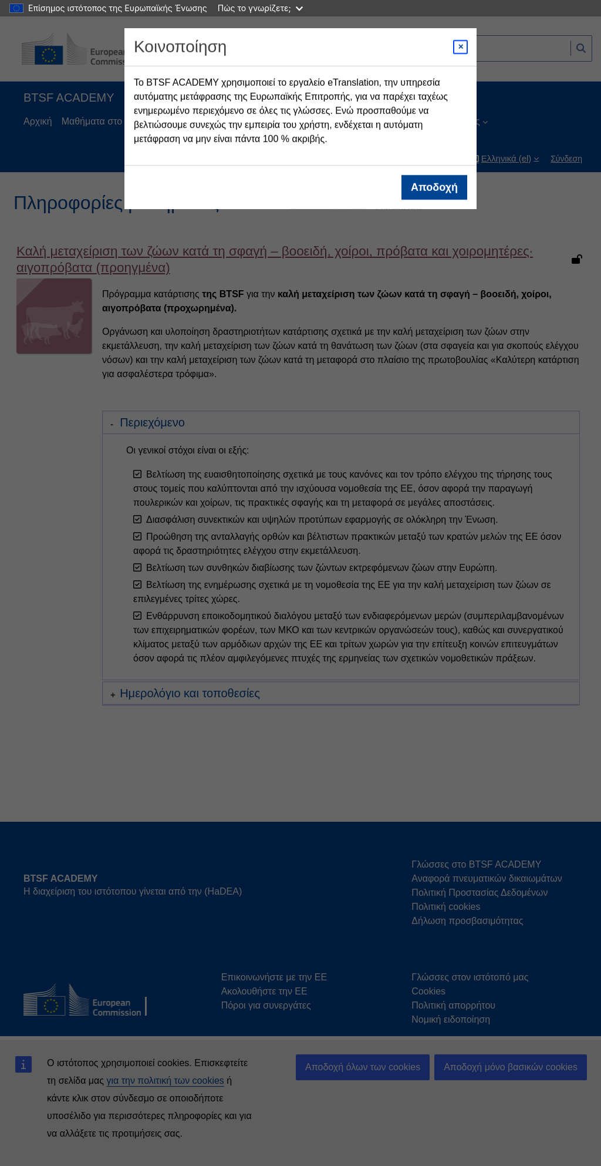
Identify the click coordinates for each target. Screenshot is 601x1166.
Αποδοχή (434, 187)
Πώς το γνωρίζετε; (260, 8)
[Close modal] (460, 47)
